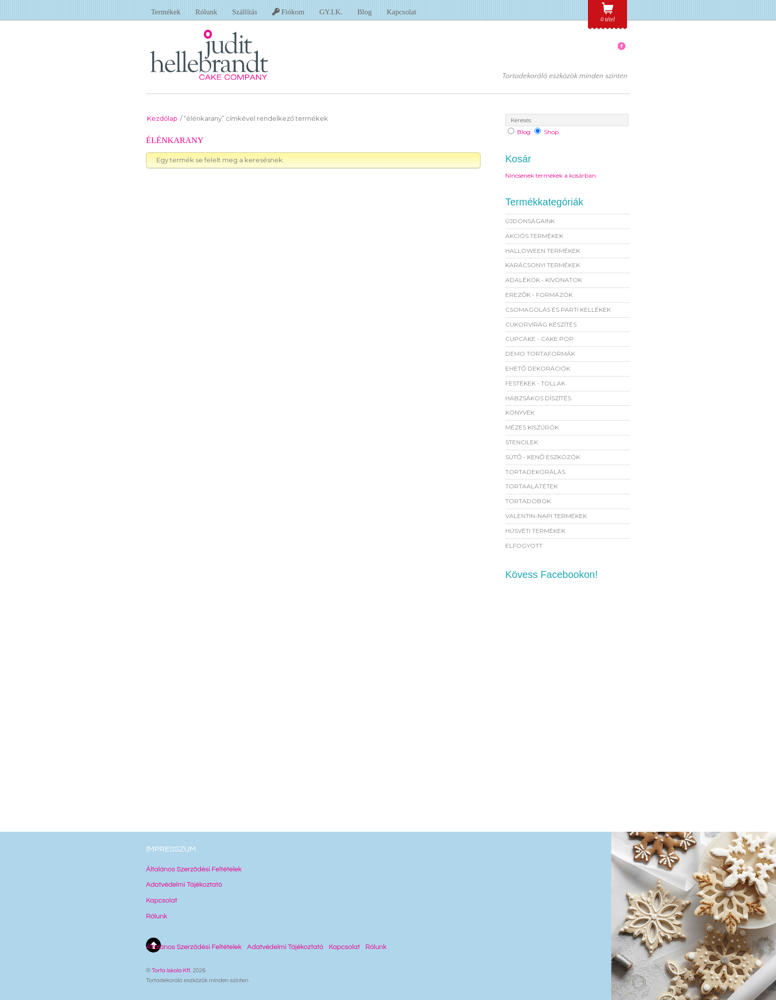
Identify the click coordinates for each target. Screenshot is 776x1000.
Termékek (166, 12)
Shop (551, 132)
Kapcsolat (401, 12)
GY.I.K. (330, 12)
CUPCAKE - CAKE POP (539, 338)
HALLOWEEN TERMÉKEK (542, 250)
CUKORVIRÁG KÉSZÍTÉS (541, 324)
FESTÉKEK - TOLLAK (535, 383)
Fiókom (288, 12)
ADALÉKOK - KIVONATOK (543, 280)
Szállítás (244, 12)
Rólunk (206, 12)
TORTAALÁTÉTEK (531, 486)
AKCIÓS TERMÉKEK (534, 235)
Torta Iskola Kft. (172, 970)
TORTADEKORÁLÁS (535, 472)
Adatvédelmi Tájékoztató (184, 884)
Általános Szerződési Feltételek (194, 869)
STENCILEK (521, 442)
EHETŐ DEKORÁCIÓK (537, 368)
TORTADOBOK (528, 501)
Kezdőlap (162, 118)
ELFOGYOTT (523, 545)
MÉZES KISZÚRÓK (532, 427)
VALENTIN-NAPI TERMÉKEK (546, 516)
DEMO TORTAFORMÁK (540, 353)
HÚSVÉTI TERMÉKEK (535, 530)
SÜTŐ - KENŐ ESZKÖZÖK (542, 457)
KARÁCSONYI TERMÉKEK (542, 265)
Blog (364, 12)
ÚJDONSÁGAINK (530, 221)
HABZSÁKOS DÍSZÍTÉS (538, 398)
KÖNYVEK (519, 412)
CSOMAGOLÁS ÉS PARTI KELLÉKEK (558, 309)
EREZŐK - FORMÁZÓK (539, 294)
